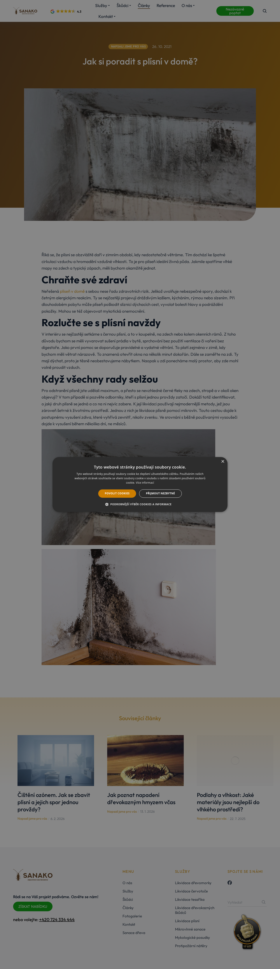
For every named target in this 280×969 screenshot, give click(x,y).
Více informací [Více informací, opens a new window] (145, 482)
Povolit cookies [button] (117, 493)
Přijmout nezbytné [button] (160, 493)
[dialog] (140, 484)
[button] (140, 504)
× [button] (222, 461)
